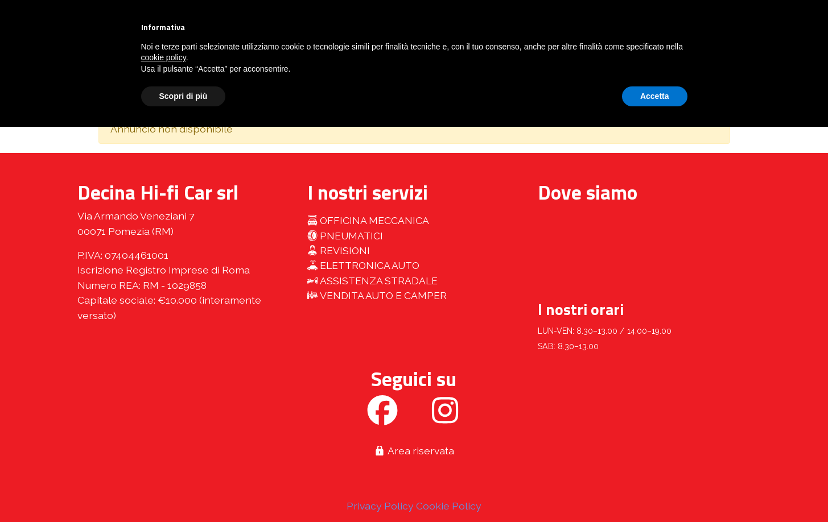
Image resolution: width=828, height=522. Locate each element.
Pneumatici (345, 236)
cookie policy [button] (163, 57)
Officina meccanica (368, 220)
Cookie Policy (448, 506)
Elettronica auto (363, 265)
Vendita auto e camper (377, 295)
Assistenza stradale (372, 281)
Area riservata (413, 451)
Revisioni (338, 250)
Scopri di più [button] (183, 96)
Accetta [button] (654, 96)
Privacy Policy (380, 506)
